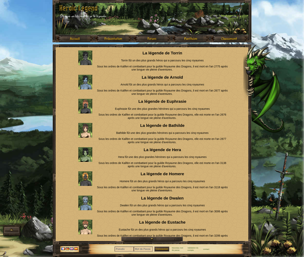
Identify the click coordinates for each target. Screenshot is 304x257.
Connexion (161, 249)
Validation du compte (192, 249)
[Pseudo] (124, 249)
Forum (152, 38)
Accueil (75, 38)
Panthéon (190, 38)
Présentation (113, 38)
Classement (229, 38)
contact (206, 249)
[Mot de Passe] (143, 249)
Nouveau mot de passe (177, 249)
